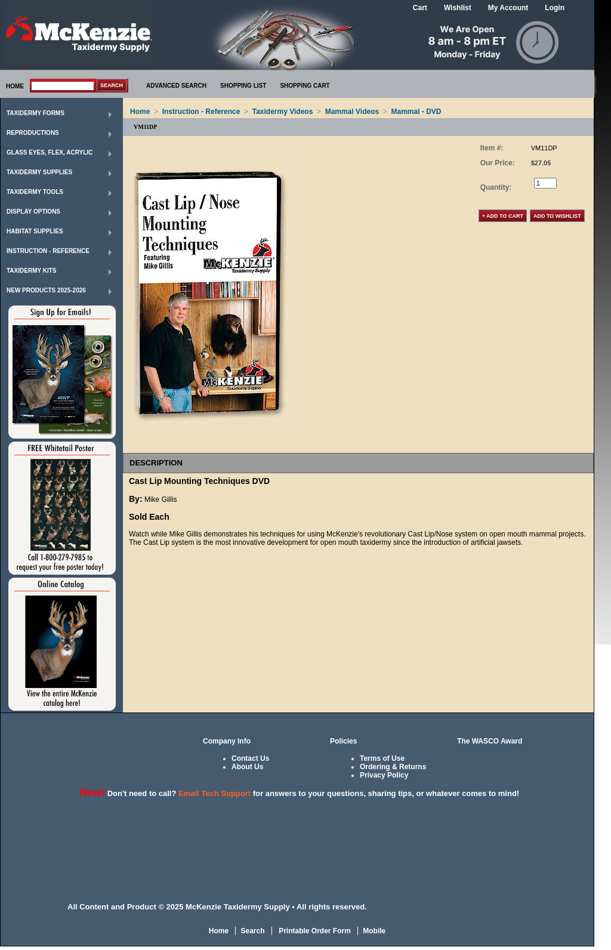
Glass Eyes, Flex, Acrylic (49, 152)
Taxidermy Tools (35, 192)
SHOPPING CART (304, 85)
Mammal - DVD (416, 111)
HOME (15, 86)
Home (140, 111)
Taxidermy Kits (32, 270)
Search (252, 931)
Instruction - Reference (48, 251)
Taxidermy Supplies (39, 172)
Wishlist (457, 8)
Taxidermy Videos (282, 111)
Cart (420, 8)
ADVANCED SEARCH (176, 85)
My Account (508, 8)
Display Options (33, 211)
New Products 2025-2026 (46, 290)
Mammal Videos (352, 111)
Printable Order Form (314, 931)
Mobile (374, 931)
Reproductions (33, 132)
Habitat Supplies (35, 231)
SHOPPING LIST (243, 85)
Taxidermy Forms (35, 113)
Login (554, 8)
